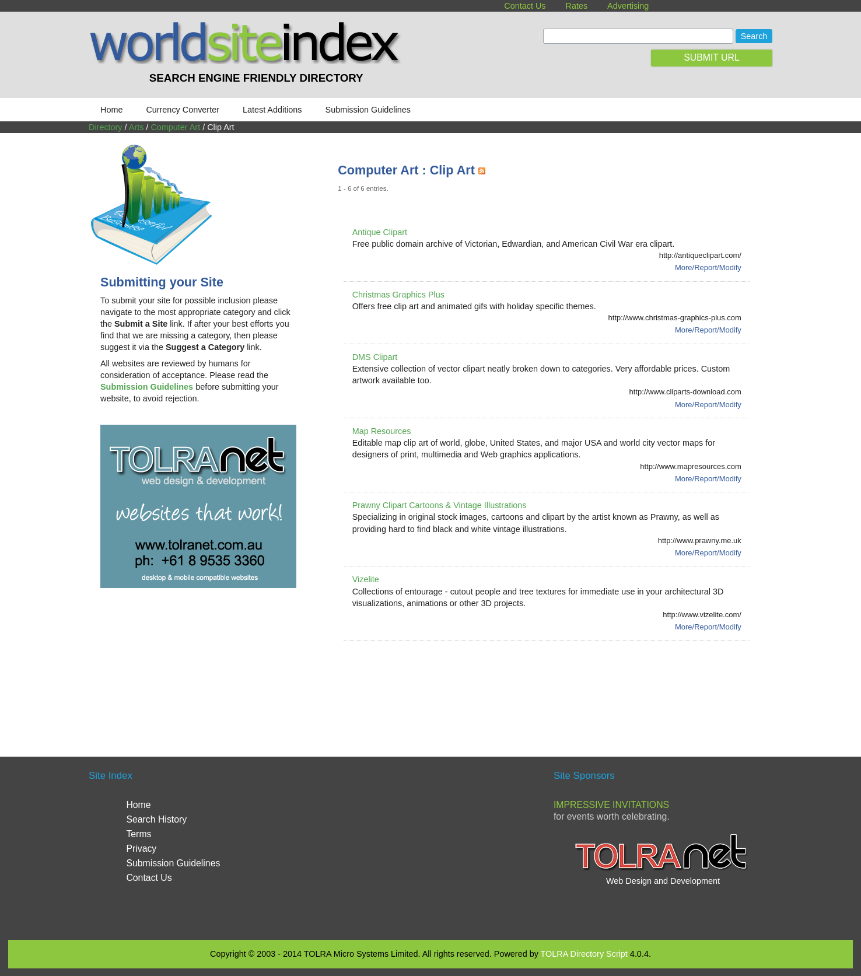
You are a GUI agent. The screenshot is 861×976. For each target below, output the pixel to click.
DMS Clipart (375, 357)
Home (111, 109)
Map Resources (381, 431)
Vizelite (365, 579)
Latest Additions (272, 109)
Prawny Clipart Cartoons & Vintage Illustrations (439, 505)
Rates (577, 6)
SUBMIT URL (712, 57)
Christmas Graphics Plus (398, 294)
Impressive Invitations (611, 805)
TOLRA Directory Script (584, 953)
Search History (156, 819)
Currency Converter (182, 109)
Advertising (628, 6)
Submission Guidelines (368, 109)
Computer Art (175, 127)
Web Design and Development (663, 881)
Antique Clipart (379, 232)
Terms (138, 834)
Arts (136, 127)
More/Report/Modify (708, 267)
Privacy (141, 848)
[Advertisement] (550, 684)
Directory (106, 127)
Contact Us (524, 6)
